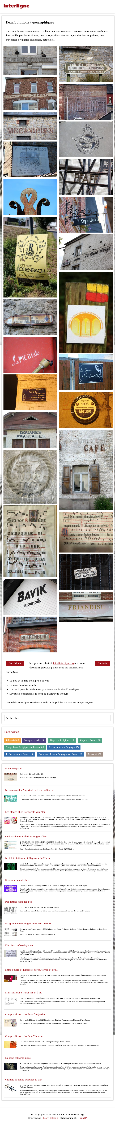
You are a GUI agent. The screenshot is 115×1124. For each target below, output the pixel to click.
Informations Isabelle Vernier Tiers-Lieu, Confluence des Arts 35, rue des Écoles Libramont (55, 911)
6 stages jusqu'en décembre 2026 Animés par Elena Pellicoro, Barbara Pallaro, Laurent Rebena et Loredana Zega (63, 930)
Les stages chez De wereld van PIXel (25, 811)
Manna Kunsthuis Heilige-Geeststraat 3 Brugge (38, 778)
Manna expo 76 (13, 768)
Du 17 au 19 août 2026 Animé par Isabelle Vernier (40, 907)
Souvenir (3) (94, 754)
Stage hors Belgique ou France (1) (25, 747)
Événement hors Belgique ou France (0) (61, 754)
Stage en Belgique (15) (62, 740)
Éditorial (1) (12, 740)
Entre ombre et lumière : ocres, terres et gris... (31, 969)
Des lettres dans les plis (18, 901)
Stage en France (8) (90, 740)
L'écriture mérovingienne (19, 945)
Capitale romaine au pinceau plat (23, 1079)
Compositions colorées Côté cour (24, 1036)
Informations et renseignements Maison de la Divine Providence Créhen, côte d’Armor (54, 1024)
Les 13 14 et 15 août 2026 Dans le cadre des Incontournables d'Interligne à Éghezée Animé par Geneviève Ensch (63, 976)
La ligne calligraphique (18, 1057)
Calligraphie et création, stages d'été (25, 836)
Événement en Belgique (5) (64, 747)
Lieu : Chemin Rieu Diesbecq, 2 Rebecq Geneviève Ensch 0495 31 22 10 (47, 849)
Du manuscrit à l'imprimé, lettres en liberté (29, 790)
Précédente (15, 663)
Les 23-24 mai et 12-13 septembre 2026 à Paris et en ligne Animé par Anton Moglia (53, 886)
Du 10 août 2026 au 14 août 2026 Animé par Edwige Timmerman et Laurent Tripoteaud (55, 1020)
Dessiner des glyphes (17, 880)
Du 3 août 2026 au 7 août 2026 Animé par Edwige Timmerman (45, 1042)
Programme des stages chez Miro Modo (28, 923)
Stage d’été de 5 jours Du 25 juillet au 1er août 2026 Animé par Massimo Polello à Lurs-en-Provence (60, 1064)
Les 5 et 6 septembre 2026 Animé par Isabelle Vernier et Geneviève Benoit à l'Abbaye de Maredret (60, 998)
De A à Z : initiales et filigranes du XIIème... (29, 858)
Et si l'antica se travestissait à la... (23, 992)
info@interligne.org (64, 663)
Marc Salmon (50, 1117)
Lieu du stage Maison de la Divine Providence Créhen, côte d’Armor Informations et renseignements (60, 1045)
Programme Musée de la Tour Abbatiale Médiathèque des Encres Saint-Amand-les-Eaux (54, 799)
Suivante (103, 663)
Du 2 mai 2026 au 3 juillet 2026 (32, 774)
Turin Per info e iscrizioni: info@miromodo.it (38, 934)
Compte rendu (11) (34, 740)
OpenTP (82, 1117)
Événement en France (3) (19, 754)
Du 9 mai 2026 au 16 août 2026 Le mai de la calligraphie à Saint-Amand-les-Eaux (52, 796)
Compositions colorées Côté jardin (25, 1014)
